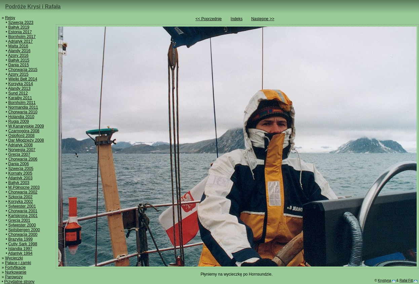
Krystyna (384, 280)
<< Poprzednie (208, 18)
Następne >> (262, 18)
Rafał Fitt (406, 280)
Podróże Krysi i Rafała (33, 6)
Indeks (236, 18)
